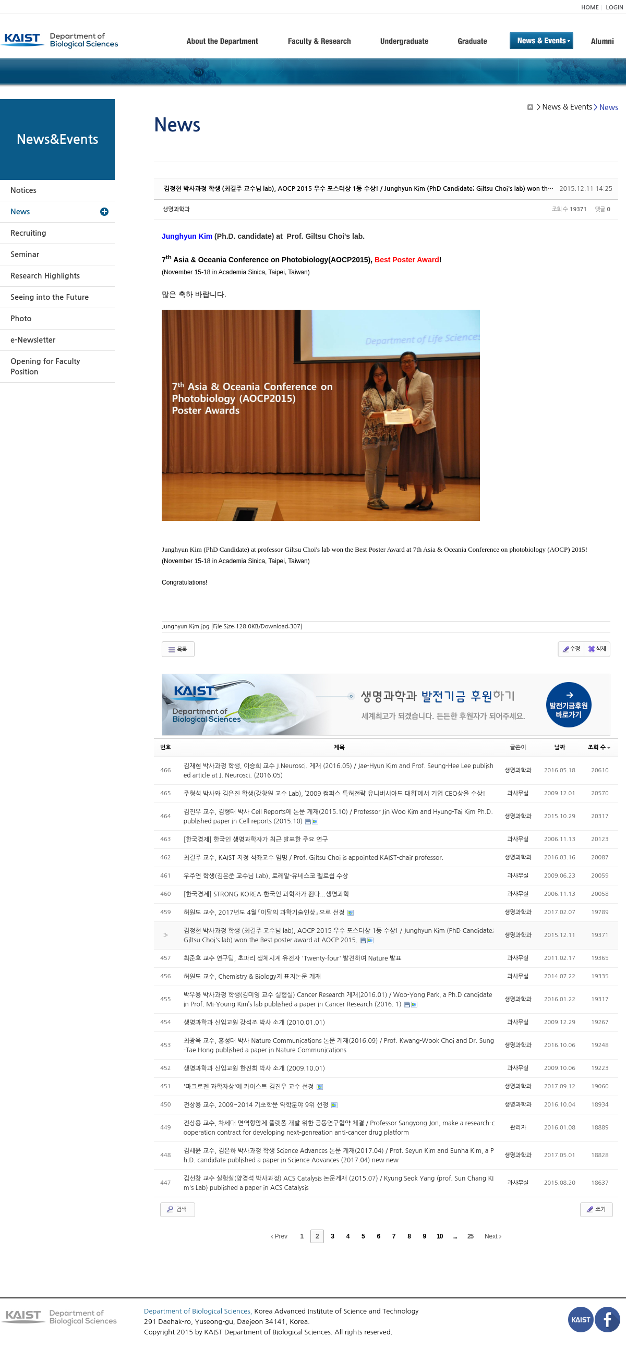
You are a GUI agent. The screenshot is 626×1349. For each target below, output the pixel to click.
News (20, 211)
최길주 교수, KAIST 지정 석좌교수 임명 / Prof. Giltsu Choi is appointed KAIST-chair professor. (314, 858)
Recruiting (28, 233)
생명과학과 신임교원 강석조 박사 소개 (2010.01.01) (254, 1022)
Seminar (24, 254)
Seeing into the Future (49, 297)
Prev (279, 1236)
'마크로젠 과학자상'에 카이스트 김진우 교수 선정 (250, 1087)
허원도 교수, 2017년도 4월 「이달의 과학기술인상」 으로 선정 (265, 912)
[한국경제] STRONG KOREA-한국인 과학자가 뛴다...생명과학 (267, 894)
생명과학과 (176, 209)
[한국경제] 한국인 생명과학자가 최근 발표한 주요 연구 (256, 839)
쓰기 (595, 1209)
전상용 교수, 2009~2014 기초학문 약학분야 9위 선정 (257, 1105)
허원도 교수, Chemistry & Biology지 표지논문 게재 (252, 977)
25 (470, 1236)
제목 (339, 747)
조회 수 (599, 747)
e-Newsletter (32, 340)
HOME (590, 7)
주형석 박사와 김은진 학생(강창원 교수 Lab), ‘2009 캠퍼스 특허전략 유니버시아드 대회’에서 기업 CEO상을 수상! (335, 794)
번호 (165, 747)
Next (493, 1236)
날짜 (560, 747)
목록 (177, 649)
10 (439, 1236)
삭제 (596, 649)
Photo (20, 318)
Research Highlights (45, 275)
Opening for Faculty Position (45, 366)
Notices (23, 190)
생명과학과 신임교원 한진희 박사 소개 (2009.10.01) (254, 1068)
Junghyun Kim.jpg (232, 626)
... (455, 1236)
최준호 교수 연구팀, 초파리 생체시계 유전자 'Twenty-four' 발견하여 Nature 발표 (293, 958)
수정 (571, 649)
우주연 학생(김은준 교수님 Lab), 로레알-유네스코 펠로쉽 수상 (266, 876)
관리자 (518, 1128)
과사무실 (517, 793)
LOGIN (614, 7)
